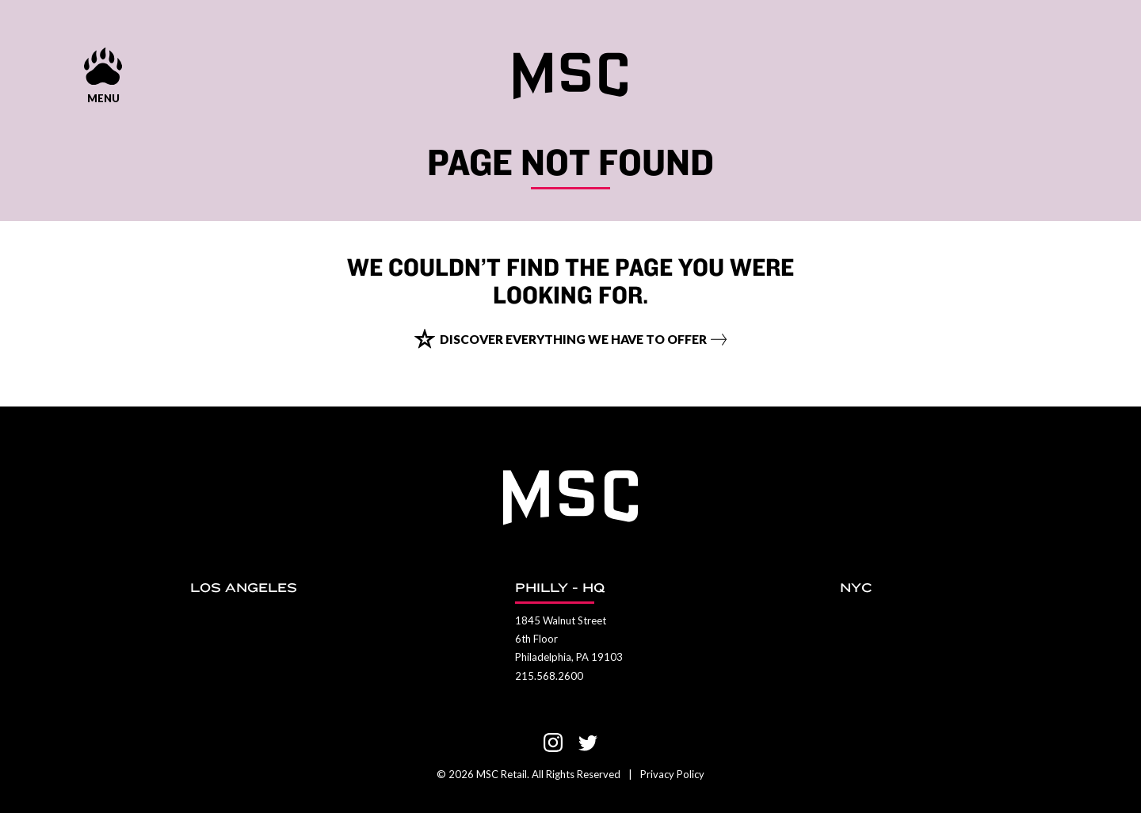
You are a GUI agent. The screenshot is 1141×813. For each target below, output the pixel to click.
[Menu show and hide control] (103, 73)
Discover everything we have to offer (574, 353)
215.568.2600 (549, 676)
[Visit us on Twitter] (587, 742)
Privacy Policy (672, 774)
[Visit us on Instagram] (553, 742)
